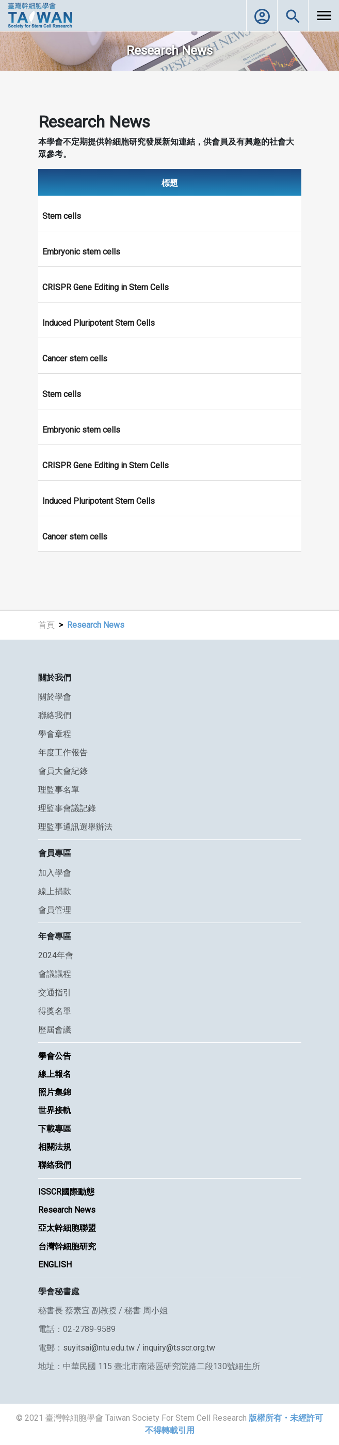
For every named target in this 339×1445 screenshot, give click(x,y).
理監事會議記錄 (67, 808)
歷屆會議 (54, 1030)
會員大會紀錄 (63, 771)
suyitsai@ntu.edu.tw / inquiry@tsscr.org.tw (139, 1348)
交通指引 (54, 992)
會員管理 (54, 910)
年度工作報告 (63, 752)
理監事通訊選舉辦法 (75, 827)
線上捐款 (54, 891)
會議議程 (54, 974)
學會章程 (54, 734)
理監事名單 (58, 790)
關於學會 (54, 697)
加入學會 (54, 873)
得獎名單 (54, 1011)
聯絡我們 (54, 715)
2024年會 (55, 955)
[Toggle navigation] (324, 15)
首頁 (46, 625)
